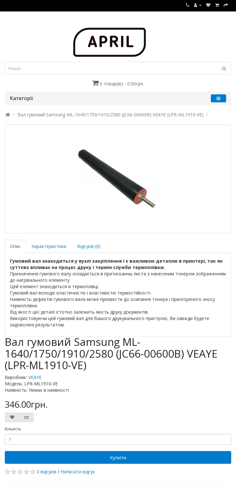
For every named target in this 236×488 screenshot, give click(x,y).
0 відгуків (46, 472)
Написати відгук (78, 472)
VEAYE (34, 377)
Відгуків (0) (88, 246)
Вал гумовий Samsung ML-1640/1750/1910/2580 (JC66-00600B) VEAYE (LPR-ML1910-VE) (110, 115)
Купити (118, 457)
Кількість (13, 429)
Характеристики (49, 246)
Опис (15, 246)
